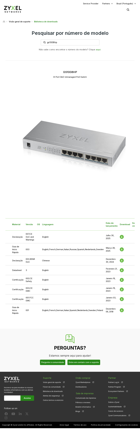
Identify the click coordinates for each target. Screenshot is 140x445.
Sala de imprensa (84, 393)
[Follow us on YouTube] (13, 415)
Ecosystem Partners (116, 391)
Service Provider (90, 3)
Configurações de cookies (126, 425)
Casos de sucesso (115, 411)
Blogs (78, 411)
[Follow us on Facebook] (6, 415)
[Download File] (122, 237)
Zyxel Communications (117, 416)
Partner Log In (113, 382)
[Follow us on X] (27, 415)
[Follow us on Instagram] (6, 418)
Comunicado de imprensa (86, 398)
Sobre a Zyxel (113, 402)
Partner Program (114, 387)
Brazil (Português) (124, 3)
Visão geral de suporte (52, 382)
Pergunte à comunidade (52, 362)
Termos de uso (80, 425)
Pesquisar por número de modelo (70, 33)
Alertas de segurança (51, 396)
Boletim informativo (83, 407)
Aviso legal (64, 425)
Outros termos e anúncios (53, 400)
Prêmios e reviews (83, 402)
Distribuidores (81, 387)
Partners (106, 3)
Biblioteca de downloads (53, 391)
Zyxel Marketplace (83, 382)
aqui (98, 49)
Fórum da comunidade (52, 387)
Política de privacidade (101, 425)
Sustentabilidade (115, 407)
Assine (27, 398)
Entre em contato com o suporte (84, 362)
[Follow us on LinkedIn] (20, 415)
